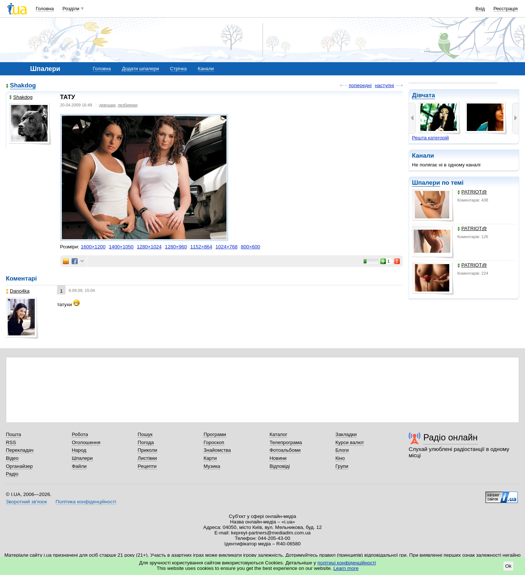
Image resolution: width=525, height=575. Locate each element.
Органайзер (19, 466)
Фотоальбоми (285, 450)
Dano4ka (18, 291)
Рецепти (147, 466)
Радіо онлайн (450, 437)
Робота (80, 434)
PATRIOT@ (472, 192)
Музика (211, 466)
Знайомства (217, 450)
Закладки (346, 434)
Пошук (145, 434)
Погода (146, 442)
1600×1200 (93, 246)
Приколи (147, 450)
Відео (12, 458)
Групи (341, 466)
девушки (107, 105)
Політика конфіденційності (86, 501)
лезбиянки (128, 105)
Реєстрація (506, 8)
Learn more (346, 568)
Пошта (13, 434)
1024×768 (226, 246)
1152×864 (201, 246)
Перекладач (19, 450)
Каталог (279, 434)
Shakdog (23, 85)
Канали (206, 68)
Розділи (71, 8)
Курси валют (349, 442)
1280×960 (176, 246)
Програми (214, 434)
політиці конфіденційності (347, 562)
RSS (11, 442)
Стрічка (178, 68)
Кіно (340, 458)
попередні (360, 85)
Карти (210, 458)
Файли (79, 466)
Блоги (342, 450)
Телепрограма (286, 442)
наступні (384, 85)
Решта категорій (430, 137)
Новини (278, 458)
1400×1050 (121, 246)
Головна (45, 8)
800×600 (250, 246)
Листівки (147, 458)
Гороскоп (213, 442)
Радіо (12, 474)
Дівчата (423, 95)
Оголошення (86, 442)
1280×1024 (149, 246)
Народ (79, 450)
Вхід (480, 8)
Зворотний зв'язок (26, 501)
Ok (508, 566)
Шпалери (426, 182)
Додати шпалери (140, 68)
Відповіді (280, 466)
